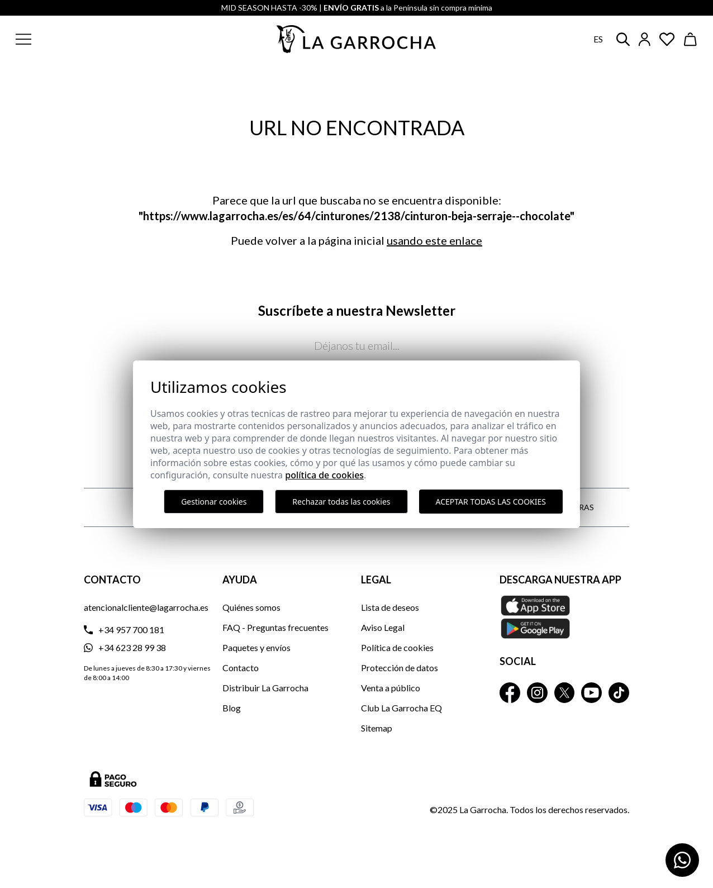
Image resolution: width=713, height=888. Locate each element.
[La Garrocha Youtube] (591, 692)
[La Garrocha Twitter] (564, 692)
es (598, 39)
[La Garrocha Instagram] (537, 692)
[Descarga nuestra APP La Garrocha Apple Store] (564, 617)
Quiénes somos (251, 607)
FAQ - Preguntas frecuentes (275, 627)
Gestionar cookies (213, 501)
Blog (231, 707)
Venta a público (390, 687)
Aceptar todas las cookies (491, 501)
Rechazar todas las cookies (341, 501)
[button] (77, 39)
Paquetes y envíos (256, 647)
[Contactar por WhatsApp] (682, 860)
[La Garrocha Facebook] (510, 692)
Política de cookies (397, 647)
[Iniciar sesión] (644, 39)
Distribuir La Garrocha (265, 687)
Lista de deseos (390, 607)
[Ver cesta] (690, 39)
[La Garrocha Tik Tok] (619, 692)
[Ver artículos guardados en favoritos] (667, 39)
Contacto (240, 667)
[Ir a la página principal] (356, 39)
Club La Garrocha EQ (401, 707)
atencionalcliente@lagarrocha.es (146, 607)
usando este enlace (434, 240)
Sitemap (376, 728)
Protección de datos (399, 667)
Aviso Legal (383, 627)
